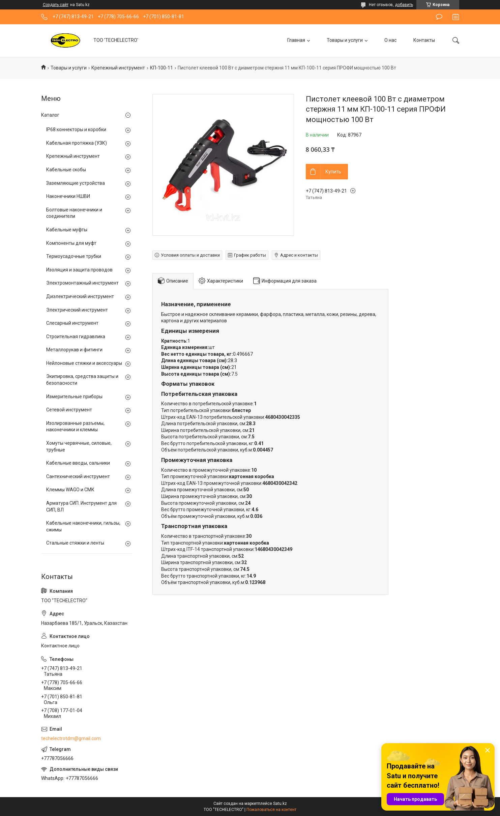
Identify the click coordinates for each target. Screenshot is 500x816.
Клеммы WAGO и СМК (70, 489)
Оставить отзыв (439, 16)
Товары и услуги (345, 40)
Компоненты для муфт (71, 243)
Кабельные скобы (66, 169)
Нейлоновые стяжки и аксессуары (84, 363)
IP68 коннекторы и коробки (76, 129)
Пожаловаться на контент (271, 809)
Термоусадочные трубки (73, 256)
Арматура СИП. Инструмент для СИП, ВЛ (81, 506)
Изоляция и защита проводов (79, 269)
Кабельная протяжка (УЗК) (76, 143)
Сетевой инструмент (69, 409)
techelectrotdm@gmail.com (71, 738)
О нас (390, 40)
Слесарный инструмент (72, 323)
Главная (296, 40)
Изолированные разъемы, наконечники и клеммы (75, 426)
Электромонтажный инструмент (82, 283)
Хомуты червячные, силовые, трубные (79, 446)
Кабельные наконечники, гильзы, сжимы (83, 526)
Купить (333, 171)
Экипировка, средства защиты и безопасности (82, 380)
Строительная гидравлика (75, 336)
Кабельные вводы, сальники (78, 463)
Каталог (50, 115)
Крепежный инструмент (118, 67)
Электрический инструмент (77, 310)
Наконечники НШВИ (68, 196)
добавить (404, 4)
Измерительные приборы (74, 396)
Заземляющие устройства (75, 183)
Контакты (424, 40)
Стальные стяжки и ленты (75, 543)
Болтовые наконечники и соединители (74, 213)
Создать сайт (55, 4)
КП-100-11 (161, 67)
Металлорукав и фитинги (74, 349)
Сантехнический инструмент (78, 476)
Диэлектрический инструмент (80, 296)
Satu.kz (280, 803)
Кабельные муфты (66, 229)
